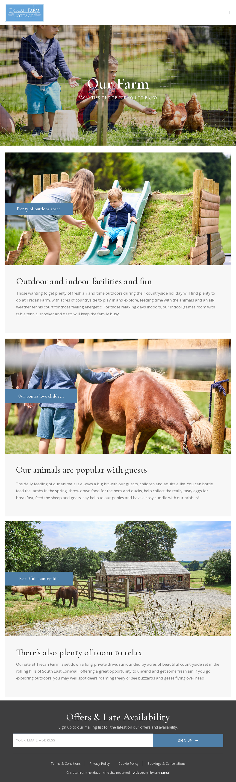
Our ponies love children (41, 396)
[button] (230, 12)
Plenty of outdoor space (38, 209)
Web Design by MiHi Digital (151, 772)
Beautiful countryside (38, 578)
